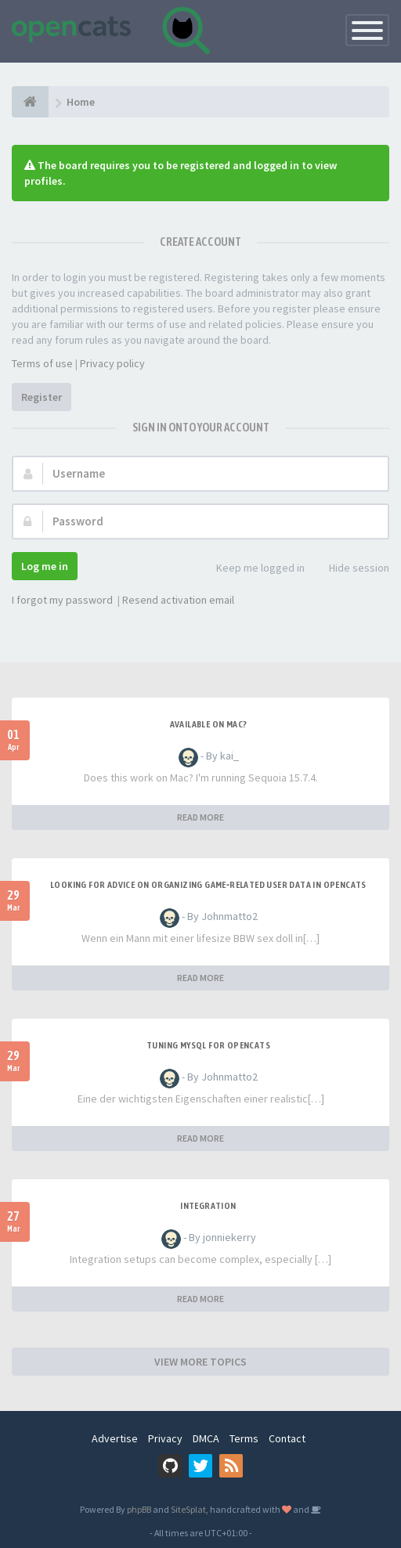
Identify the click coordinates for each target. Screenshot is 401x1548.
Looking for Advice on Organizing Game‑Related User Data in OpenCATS (208, 884)
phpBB (139, 1509)
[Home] (30, 101)
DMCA (206, 1438)
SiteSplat (188, 1509)
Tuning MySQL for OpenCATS (208, 1045)
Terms (243, 1438)
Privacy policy (112, 363)
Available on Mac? (208, 724)
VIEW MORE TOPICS (200, 1362)
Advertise (115, 1438)
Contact (287, 1438)
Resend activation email (178, 600)
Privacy (165, 1438)
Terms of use (42, 363)
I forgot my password (62, 600)
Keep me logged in (252, 569)
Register (41, 397)
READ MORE (200, 817)
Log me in (44, 566)
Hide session (350, 569)
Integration (208, 1205)
